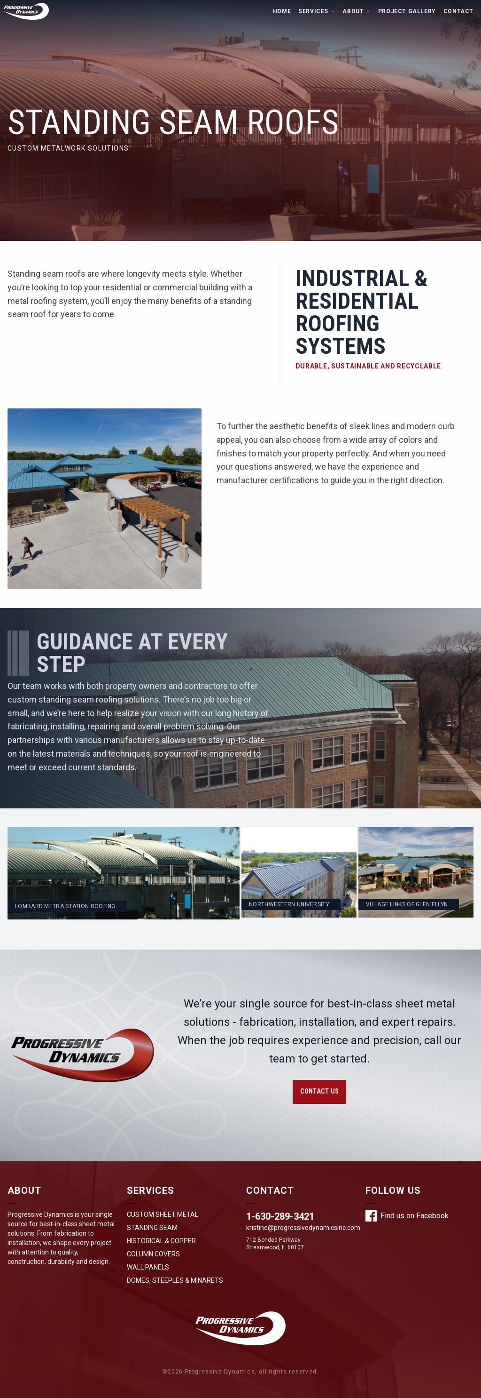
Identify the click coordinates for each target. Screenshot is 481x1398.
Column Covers (153, 1254)
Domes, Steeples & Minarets (175, 1280)
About (356, 11)
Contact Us (319, 1091)
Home (282, 11)
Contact (458, 11)
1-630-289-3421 (280, 1216)
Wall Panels (148, 1267)
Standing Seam (152, 1227)
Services (316, 11)
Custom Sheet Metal (162, 1214)
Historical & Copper (161, 1241)
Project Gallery (407, 11)
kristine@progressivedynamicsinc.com (303, 1227)
